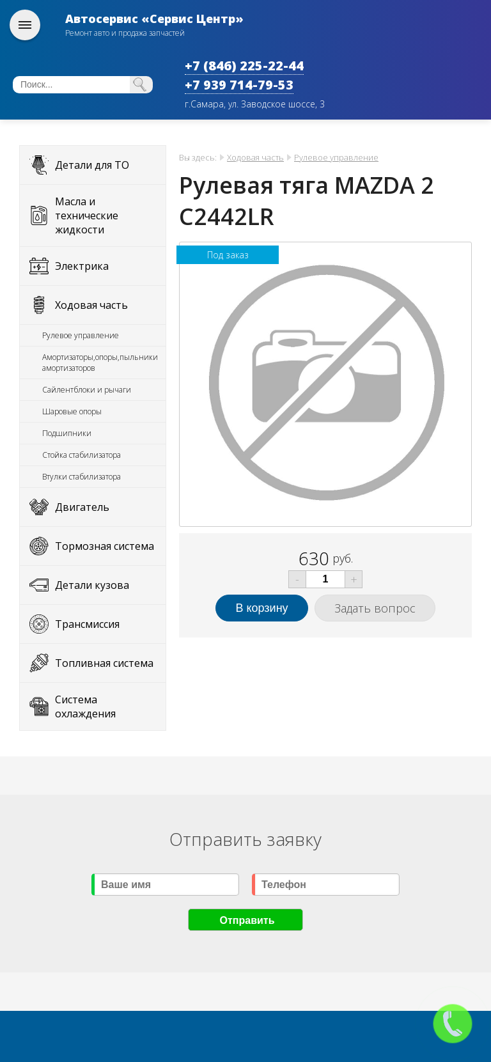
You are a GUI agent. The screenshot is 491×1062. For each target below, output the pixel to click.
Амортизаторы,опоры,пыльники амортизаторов (100, 362)
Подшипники (66, 433)
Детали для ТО (92, 165)
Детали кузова (92, 585)
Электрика (82, 266)
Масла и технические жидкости (86, 215)
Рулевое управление (80, 335)
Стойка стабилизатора (81, 454)
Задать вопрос (375, 608)
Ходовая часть (91, 305)
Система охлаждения (85, 706)
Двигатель (82, 507)
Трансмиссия (87, 624)
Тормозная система (104, 546)
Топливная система (104, 663)
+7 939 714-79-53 (239, 84)
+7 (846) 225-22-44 (244, 65)
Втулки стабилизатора (81, 476)
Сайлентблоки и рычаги (86, 389)
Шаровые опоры (72, 411)
